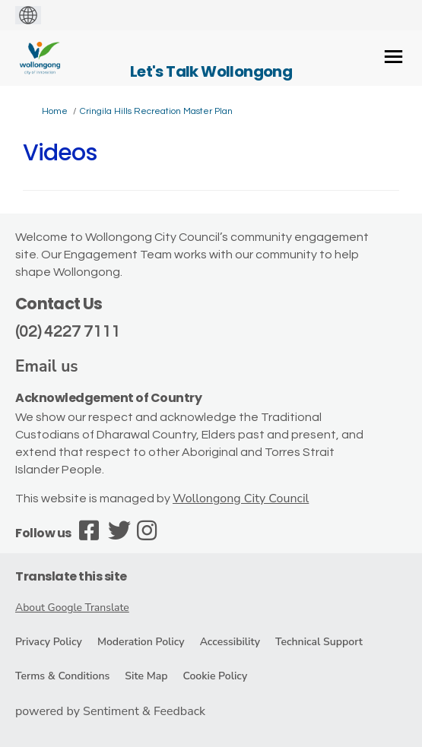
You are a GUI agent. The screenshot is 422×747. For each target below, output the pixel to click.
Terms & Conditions (62, 676)
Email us (46, 366)
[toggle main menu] (393, 56)
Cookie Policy (214, 676)
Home (55, 111)
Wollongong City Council (241, 498)
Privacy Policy (48, 642)
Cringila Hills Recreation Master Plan (156, 111)
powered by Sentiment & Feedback (110, 711)
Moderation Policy (141, 642)
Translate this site (71, 576)
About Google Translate (72, 607)
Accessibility (230, 642)
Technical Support (319, 642)
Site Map (146, 676)
